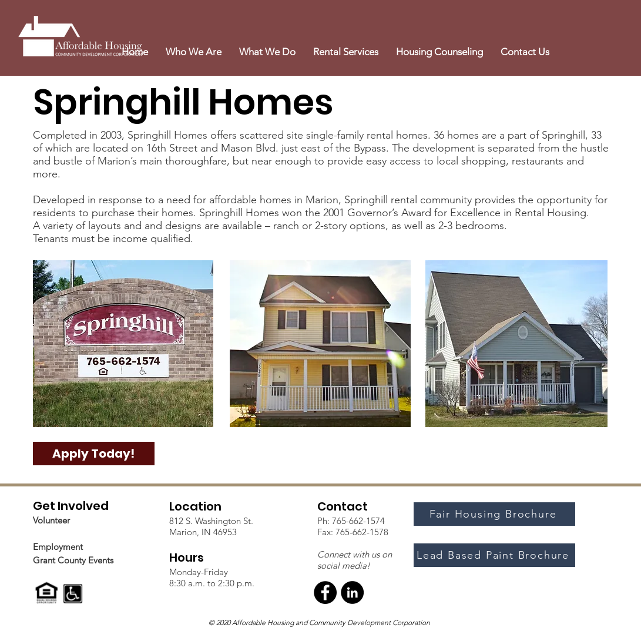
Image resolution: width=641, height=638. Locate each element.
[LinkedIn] (352, 592)
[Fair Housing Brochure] (494, 514)
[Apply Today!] (94, 453)
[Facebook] (325, 592)
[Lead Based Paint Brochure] (494, 555)
